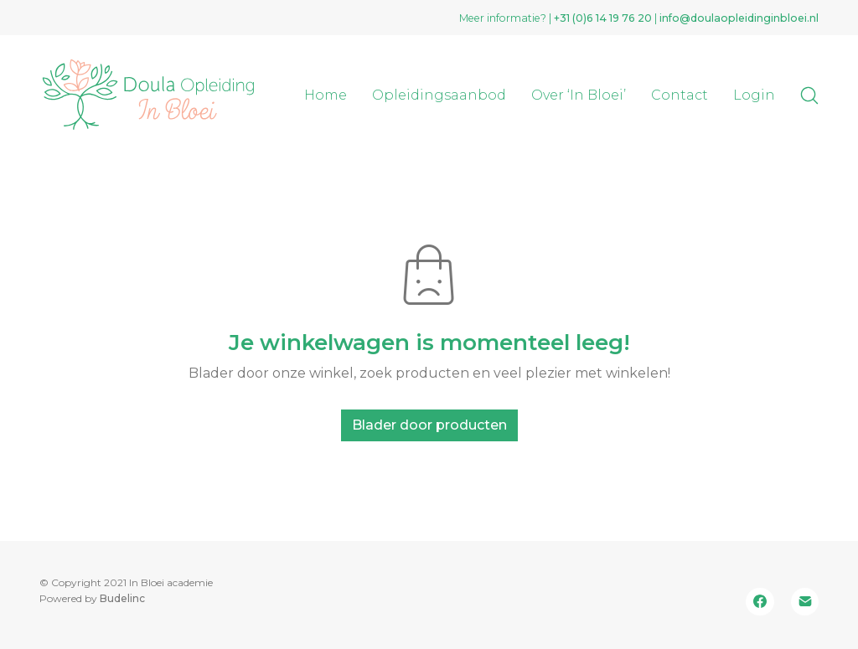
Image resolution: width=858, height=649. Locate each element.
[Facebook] (760, 602)
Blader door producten (429, 425)
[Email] (805, 602)
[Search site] (809, 95)
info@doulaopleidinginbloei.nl (739, 18)
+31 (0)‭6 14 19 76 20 (603, 18)
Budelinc (122, 598)
